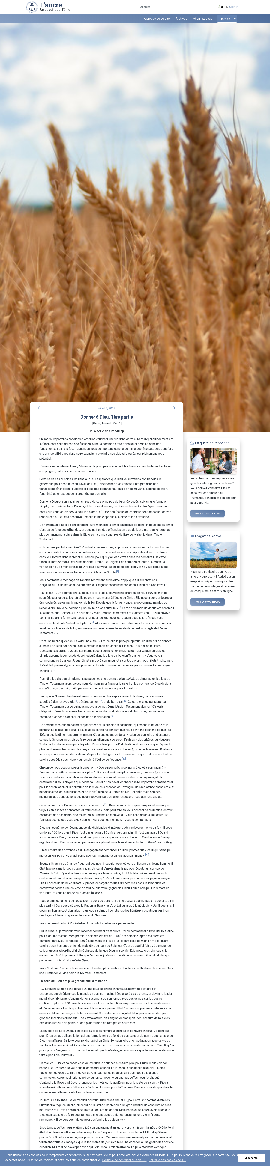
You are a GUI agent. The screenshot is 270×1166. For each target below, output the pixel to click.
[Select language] (227, 19)
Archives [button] (181, 18)
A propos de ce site (157, 18)
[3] (120, 607)
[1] (102, 511)
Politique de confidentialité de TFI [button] (124, 1160)
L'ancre (51, 5)
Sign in (233, 7)
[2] (117, 571)
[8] (125, 700)
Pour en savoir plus (207, 513)
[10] (124, 758)
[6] (76, 700)
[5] (54, 669)
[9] (112, 716)
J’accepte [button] (251, 1157)
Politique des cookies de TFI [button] (167, 1160)
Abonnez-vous (202, 18)
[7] (101, 700)
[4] (93, 622)
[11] (106, 804)
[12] (147, 854)
